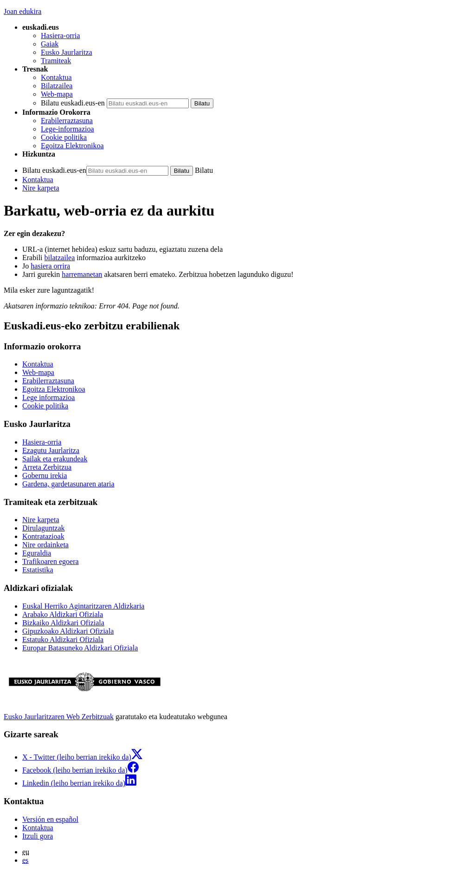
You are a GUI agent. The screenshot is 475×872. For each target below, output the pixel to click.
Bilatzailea (56, 86)
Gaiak (49, 44)
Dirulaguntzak (43, 528)
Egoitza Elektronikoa (72, 146)
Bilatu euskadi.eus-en (73, 103)
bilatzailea (60, 258)
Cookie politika (64, 137)
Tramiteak (56, 61)
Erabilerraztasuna (67, 121)
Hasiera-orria (60, 35)
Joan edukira (22, 11)
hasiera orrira (50, 266)
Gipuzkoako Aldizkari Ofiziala (68, 631)
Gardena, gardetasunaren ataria (68, 484)
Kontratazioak (43, 536)
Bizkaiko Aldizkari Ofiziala (63, 623)
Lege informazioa (48, 397)
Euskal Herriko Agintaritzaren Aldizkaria (83, 606)
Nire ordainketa (45, 545)
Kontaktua (56, 77)
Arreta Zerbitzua (46, 467)
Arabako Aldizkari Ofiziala (62, 614)
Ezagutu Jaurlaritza (50, 450)
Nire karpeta (40, 188)
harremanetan (82, 274)
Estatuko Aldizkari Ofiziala (62, 639)
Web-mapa (57, 94)
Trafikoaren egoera (50, 561)
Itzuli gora (37, 836)
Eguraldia (36, 553)
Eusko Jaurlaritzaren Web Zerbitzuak (59, 717)
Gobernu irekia (44, 475)
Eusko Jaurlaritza (66, 52)
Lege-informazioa (67, 129)
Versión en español (50, 819)
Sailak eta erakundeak (54, 459)
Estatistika (37, 570)
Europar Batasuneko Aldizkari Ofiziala (80, 648)
